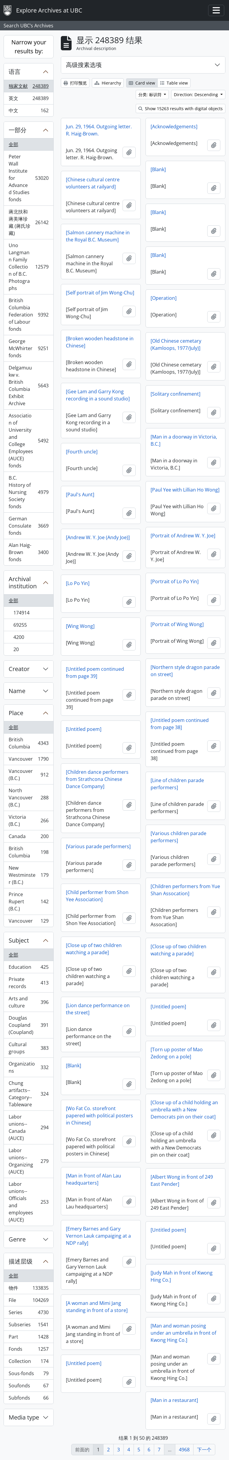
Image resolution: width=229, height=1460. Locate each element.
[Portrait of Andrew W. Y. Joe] (183, 535)
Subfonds (28, 1399)
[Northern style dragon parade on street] (185, 671)
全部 (13, 144)
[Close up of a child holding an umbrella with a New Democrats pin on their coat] (184, 1109)
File (28, 1301)
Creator (19, 669)
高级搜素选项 (84, 65)
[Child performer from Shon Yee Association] (97, 896)
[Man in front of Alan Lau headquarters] (93, 1179)
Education (28, 968)
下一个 (204, 1449)
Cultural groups (28, 1048)
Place (16, 713)
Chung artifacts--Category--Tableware (28, 1094)
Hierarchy (108, 83)
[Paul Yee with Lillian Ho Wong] (185, 489)
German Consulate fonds (28, 525)
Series (28, 1314)
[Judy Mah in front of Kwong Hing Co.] (182, 1276)
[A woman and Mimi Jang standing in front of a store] (97, 1307)
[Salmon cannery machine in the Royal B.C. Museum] (98, 236)
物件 (28, 1289)
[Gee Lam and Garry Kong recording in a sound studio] (98, 395)
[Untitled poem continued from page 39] (95, 672)
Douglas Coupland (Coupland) (28, 1025)
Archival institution (23, 582)
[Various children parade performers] (178, 837)
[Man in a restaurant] (174, 1400)
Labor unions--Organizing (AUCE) (28, 1161)
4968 (184, 1449)
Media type (24, 1417)
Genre (17, 1239)
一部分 (18, 130)
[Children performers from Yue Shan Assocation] (185, 890)
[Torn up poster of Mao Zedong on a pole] (177, 1053)
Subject (19, 940)
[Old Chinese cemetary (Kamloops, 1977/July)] (176, 344)
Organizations (28, 1067)
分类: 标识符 (150, 94)
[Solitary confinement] (175, 394)
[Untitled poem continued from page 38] (180, 724)
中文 (28, 111)
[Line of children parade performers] (177, 784)
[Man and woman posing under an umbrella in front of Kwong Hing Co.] (183, 1332)
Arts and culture (28, 1002)
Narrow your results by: (28, 46)
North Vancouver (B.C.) (28, 797)
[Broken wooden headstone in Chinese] (100, 342)
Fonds (28, 1350)
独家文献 (28, 87)
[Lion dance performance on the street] (98, 1009)
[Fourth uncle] (82, 451)
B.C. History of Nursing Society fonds (28, 492)
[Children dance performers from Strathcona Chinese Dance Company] (97, 779)
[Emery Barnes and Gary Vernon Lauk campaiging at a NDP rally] (98, 1235)
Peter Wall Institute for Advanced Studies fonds (28, 178)
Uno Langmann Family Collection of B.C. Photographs (28, 266)
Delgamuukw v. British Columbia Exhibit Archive (28, 385)
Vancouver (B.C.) (28, 775)
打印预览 (75, 83)
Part (28, 1338)
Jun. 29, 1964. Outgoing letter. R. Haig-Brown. (99, 130)
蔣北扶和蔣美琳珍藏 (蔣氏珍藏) (28, 222)
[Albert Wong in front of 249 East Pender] (182, 1180)
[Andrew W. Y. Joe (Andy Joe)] (98, 537)
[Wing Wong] (80, 626)
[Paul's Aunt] (80, 494)
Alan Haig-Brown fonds (28, 552)
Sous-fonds (28, 1375)
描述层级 (21, 1261)
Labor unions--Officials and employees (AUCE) (28, 1202)
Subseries (28, 1326)
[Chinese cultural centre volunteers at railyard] (93, 183)
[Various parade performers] (98, 846)
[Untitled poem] (83, 729)
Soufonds (28, 1387)
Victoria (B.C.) (28, 820)
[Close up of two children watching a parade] (94, 949)
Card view (142, 83)
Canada (28, 838)
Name (17, 691)
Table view (174, 83)
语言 (15, 72)
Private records (28, 983)
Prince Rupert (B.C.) (28, 901)
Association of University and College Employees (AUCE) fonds (28, 440)
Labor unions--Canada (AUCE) (28, 1127)
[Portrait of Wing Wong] (177, 624)
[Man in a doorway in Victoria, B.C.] (184, 440)
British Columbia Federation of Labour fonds (28, 314)
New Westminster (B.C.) (28, 875)
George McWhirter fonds (28, 348)
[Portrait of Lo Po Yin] (175, 581)
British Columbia (28, 743)
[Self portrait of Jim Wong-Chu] (100, 292)
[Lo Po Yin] (77, 583)
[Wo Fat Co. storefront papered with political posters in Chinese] (99, 1115)
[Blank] (158, 169)
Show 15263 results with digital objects (180, 108)
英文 (28, 99)
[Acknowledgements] (174, 126)
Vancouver (28, 760)
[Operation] (164, 298)
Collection (28, 1362)
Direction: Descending (196, 94)
